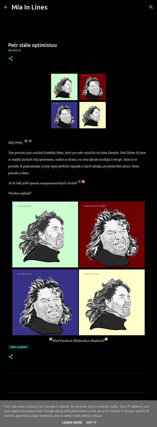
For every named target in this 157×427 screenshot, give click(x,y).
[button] (10, 58)
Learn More (72, 423)
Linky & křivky (19, 347)
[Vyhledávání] (53, 7)
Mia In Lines (29, 7)
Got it (91, 423)
